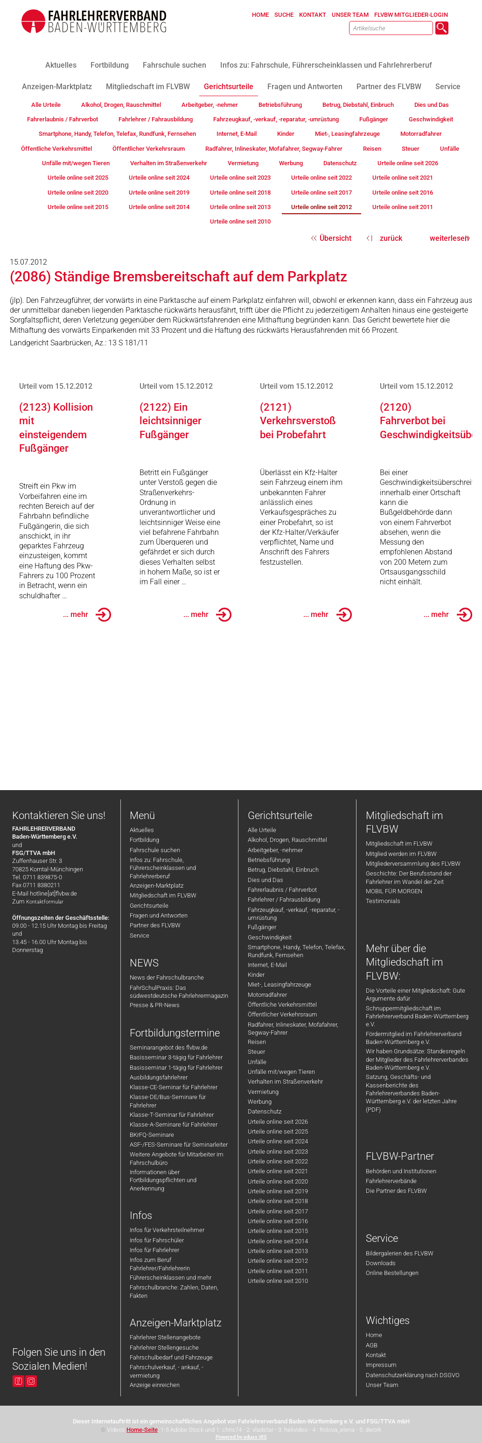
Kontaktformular (44, 902)
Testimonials (383, 900)
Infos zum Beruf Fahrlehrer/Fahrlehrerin (160, 1263)
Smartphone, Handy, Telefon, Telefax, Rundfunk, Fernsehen (296, 951)
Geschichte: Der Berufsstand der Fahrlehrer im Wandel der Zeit (409, 877)
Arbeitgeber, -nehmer (275, 850)
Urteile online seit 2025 (278, 1131)
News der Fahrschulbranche (167, 977)
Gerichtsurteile (149, 905)
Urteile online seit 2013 (278, 1250)
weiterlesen (449, 238)
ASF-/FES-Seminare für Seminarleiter (179, 1144)
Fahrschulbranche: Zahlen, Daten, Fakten (174, 1291)
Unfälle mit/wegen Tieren (281, 1071)
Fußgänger (262, 927)
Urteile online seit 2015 (278, 1230)
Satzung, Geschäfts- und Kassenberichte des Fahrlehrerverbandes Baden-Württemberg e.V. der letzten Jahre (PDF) (411, 1093)
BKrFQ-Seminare (152, 1134)
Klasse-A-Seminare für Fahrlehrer (173, 1124)
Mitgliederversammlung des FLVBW (413, 863)
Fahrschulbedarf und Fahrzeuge (171, 1357)
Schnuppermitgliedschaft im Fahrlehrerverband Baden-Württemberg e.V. (417, 1016)
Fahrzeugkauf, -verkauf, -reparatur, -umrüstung (294, 913)
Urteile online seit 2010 (278, 1280)
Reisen (257, 1041)
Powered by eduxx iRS (241, 1437)
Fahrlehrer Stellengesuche (164, 1347)
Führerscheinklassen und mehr (170, 1277)
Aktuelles (142, 830)
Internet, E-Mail (267, 964)
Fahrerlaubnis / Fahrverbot (282, 889)
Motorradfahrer (267, 994)
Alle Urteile (262, 830)
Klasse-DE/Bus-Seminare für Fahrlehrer (168, 1100)
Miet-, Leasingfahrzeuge (279, 984)
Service (139, 935)
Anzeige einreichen (155, 1384)
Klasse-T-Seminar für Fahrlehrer (172, 1114)
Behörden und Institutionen (401, 1171)
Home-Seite (142, 1429)
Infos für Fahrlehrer (154, 1250)
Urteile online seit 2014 (278, 1241)
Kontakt (376, 1355)
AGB (371, 1345)
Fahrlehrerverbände (391, 1180)
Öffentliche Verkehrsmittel (282, 1004)
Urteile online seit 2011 (278, 1271)
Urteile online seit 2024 (278, 1141)
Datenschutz (264, 1111)
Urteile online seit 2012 (278, 1260)
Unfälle (257, 1061)
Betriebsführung (269, 859)
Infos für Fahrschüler (157, 1240)
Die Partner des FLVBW (396, 1190)
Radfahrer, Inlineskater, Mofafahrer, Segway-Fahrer (293, 1028)
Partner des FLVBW (155, 925)
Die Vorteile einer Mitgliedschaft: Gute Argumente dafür (415, 994)
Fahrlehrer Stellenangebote (165, 1337)
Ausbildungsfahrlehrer (159, 1077)
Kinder (256, 974)
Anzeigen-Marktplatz (156, 885)
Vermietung (263, 1091)
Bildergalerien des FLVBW (399, 1253)
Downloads (381, 1263)
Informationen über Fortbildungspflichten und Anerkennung (163, 1180)
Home (374, 1334)
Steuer (256, 1051)
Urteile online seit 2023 (278, 1151)
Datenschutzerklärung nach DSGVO (413, 1375)
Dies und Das (265, 879)
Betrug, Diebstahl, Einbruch (283, 869)
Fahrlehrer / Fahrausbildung (284, 899)
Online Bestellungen (392, 1272)
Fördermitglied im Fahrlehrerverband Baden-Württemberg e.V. (413, 1037)
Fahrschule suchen (155, 850)
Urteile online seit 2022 (278, 1161)
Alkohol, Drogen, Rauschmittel (287, 839)
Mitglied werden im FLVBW (401, 853)
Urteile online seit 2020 (278, 1181)
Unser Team (382, 1384)
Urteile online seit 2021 (278, 1171)
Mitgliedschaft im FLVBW (163, 895)
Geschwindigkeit (270, 937)
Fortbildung (144, 839)
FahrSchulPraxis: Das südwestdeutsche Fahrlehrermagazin (179, 991)
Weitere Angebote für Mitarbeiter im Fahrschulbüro (177, 1158)
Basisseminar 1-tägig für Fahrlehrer (176, 1067)
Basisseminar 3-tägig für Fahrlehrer (176, 1057)
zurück (391, 238)
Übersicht (335, 238)
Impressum (381, 1364)
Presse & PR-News (155, 1005)
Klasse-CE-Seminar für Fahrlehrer (173, 1087)
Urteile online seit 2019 (278, 1191)
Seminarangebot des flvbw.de (169, 1047)
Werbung (260, 1101)
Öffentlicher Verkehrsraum (282, 1014)
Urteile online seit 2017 (278, 1211)
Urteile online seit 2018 (278, 1201)
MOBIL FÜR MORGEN (394, 891)
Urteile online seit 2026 (278, 1121)
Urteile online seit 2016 (278, 1221)
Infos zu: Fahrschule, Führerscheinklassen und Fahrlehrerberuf (163, 868)
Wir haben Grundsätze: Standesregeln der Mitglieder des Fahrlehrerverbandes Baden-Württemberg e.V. (417, 1059)
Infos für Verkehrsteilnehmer (167, 1229)
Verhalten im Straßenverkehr (285, 1081)
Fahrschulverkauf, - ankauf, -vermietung (166, 1371)
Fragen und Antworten (159, 915)
